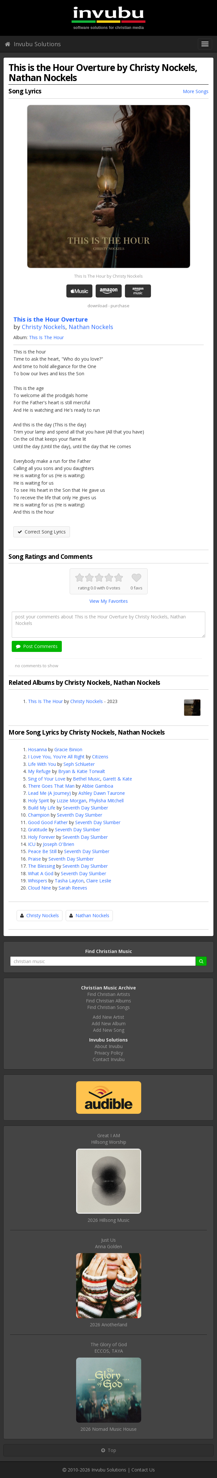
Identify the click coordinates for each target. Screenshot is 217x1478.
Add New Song (108, 1030)
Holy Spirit (38, 800)
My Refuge (39, 771)
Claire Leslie (98, 880)
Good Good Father (48, 822)
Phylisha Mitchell (106, 800)
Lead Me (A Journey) (49, 793)
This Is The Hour (46, 337)
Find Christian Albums (108, 1001)
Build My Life (41, 808)
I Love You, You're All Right (56, 756)
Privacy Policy (108, 1053)
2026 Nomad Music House (108, 1429)
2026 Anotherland (108, 1324)
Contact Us (143, 1470)
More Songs (196, 91)
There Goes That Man (51, 786)
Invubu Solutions (33, 44)
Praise (34, 859)
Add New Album (109, 1023)
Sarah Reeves (73, 888)
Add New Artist (108, 1017)
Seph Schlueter (79, 764)
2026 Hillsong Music (108, 1220)
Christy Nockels (43, 327)
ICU (31, 844)
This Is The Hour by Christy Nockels (108, 276)
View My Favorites (108, 601)
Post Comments (37, 646)
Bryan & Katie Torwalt (81, 771)
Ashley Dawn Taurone (101, 793)
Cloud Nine (39, 888)
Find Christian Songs (108, 1007)
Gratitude (37, 829)
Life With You (42, 764)
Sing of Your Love (46, 779)
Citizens (100, 756)
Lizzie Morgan (71, 800)
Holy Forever (41, 837)
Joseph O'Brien (58, 844)
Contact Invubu (109, 1059)
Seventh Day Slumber (85, 808)
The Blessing (41, 866)
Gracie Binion (68, 749)
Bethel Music (86, 779)
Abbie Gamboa (97, 786)
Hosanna (37, 749)
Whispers (37, 880)
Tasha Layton (69, 880)
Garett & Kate (117, 779)
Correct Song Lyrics (42, 532)
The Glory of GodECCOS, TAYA (108, 1347)
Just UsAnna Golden (108, 1243)
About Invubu (109, 1046)
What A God (40, 873)
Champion (38, 815)
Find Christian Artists (108, 994)
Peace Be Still (42, 851)
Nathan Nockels (91, 327)
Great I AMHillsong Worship (108, 1138)
